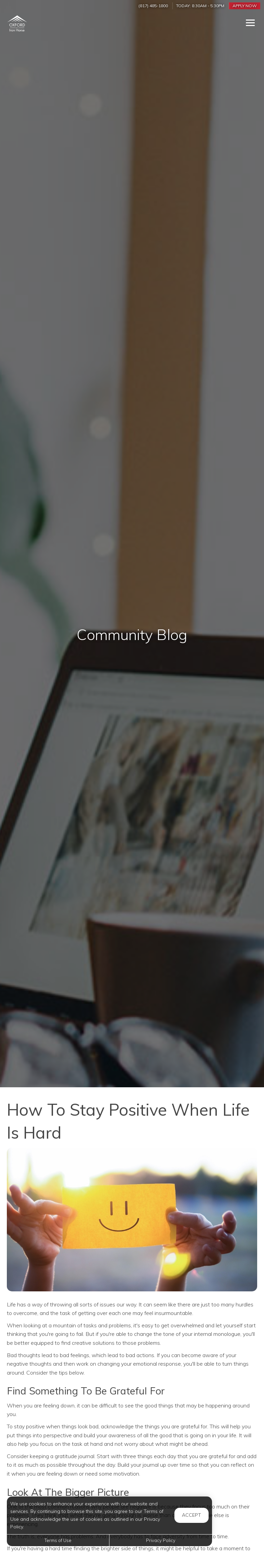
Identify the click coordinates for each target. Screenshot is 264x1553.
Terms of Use (57, 1540)
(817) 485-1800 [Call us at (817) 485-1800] (153, 5)
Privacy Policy (160, 1540)
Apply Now (245, 5)
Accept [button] (191, 1515)
